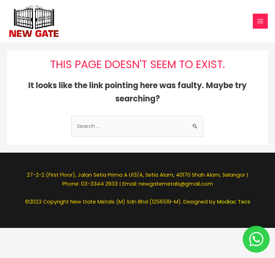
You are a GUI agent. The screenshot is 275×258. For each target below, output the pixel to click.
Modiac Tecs (233, 201)
